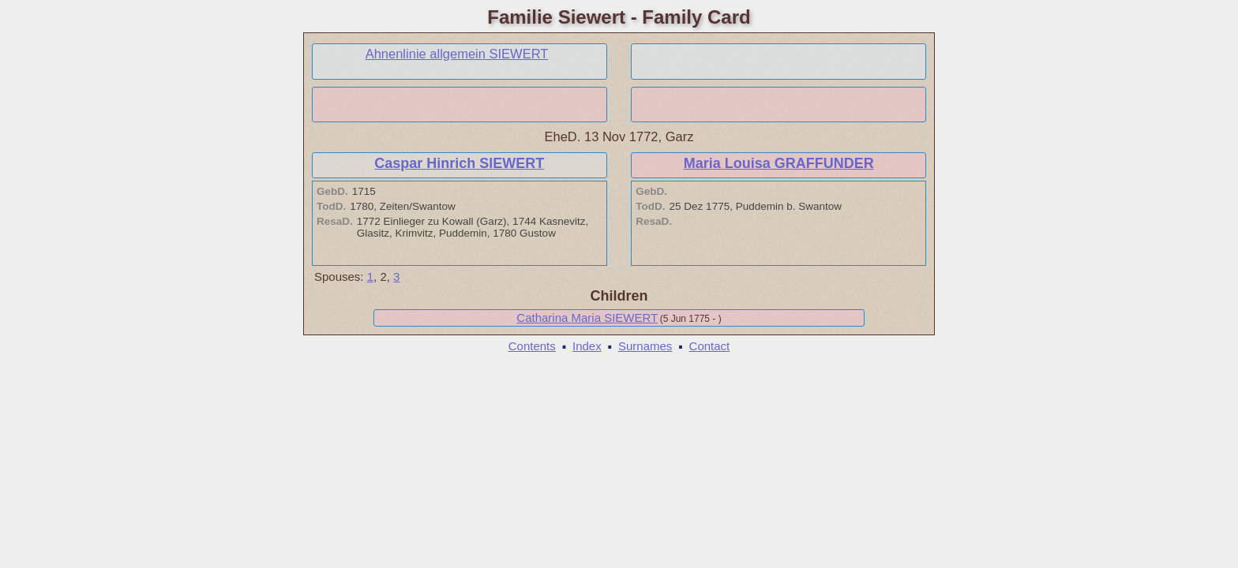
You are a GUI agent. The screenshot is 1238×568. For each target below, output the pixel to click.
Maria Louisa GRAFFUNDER (779, 163)
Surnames (645, 346)
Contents (532, 346)
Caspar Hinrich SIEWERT (459, 163)
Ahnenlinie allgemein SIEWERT (457, 54)
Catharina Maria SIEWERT (587, 317)
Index (587, 346)
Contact (709, 346)
